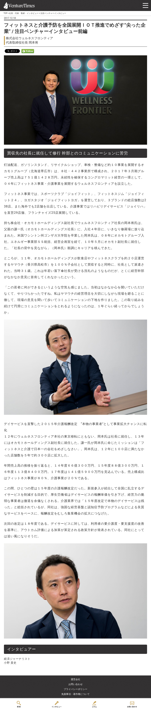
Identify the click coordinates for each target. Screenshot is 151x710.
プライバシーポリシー (75, 689)
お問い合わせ (75, 684)
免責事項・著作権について (75, 694)
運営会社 (75, 679)
